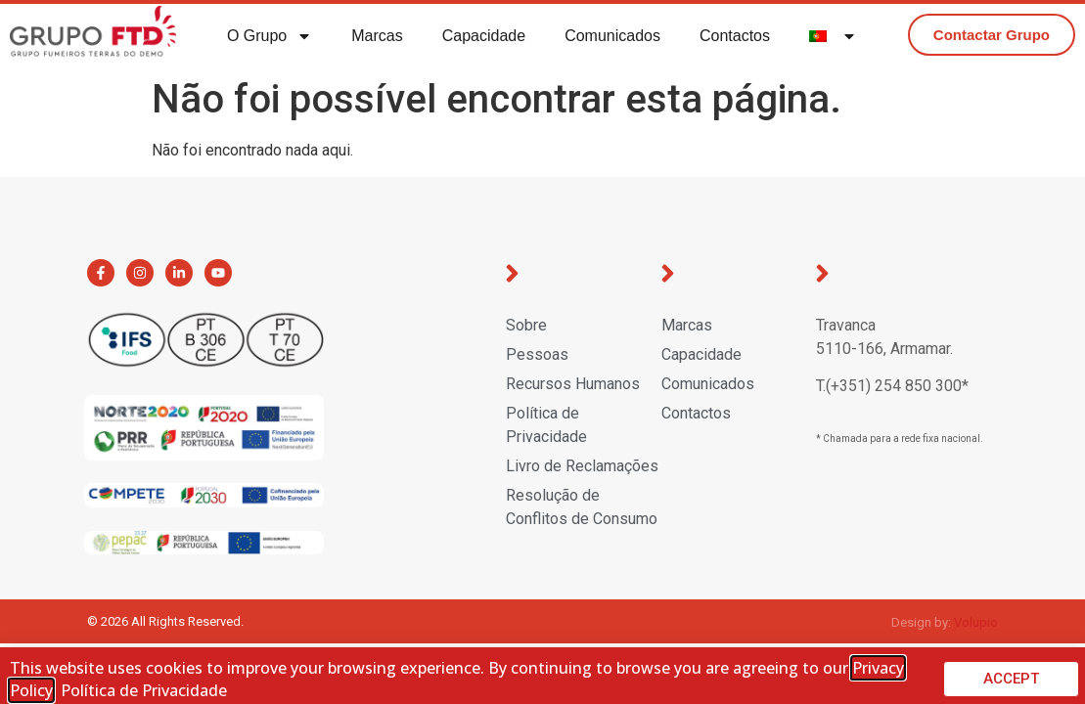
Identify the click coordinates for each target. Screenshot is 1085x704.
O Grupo (269, 36)
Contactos (735, 35)
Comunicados (612, 35)
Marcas (376, 35)
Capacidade (483, 35)
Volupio (976, 622)
